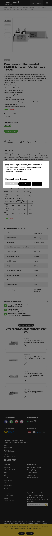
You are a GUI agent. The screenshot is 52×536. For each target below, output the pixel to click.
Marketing (24, 179)
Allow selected (25, 183)
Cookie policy (9, 171)
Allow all (12, 183)
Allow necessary (37, 183)
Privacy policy (19, 171)
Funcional (9, 179)
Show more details (11, 175)
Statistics (17, 179)
